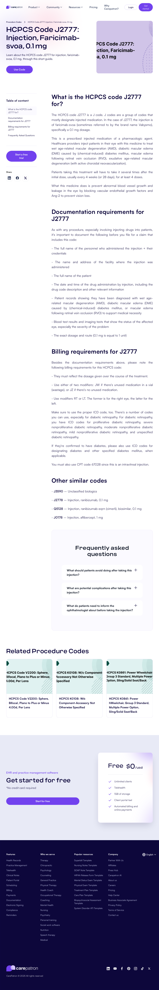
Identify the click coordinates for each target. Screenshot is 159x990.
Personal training (48, 920)
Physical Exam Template (85, 885)
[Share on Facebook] (17, 178)
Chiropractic (46, 865)
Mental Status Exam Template (88, 880)
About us (112, 880)
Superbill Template (83, 860)
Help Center (114, 895)
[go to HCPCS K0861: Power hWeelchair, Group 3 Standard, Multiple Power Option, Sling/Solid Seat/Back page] (130, 676)
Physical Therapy (48, 885)
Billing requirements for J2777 (19, 128)
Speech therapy (47, 935)
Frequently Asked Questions (21, 135)
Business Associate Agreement (122, 900)
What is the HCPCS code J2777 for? (20, 111)
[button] (147, 854)
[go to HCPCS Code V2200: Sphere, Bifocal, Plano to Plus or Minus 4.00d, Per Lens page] (29, 676)
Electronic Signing (14, 905)
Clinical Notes (12, 875)
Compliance (12, 910)
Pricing (111, 890)
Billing (9, 890)
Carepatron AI (114, 875)
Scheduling (11, 885)
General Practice (48, 880)
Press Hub (113, 870)
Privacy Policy (115, 905)
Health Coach (46, 890)
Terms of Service (116, 910)
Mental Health (46, 905)
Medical (44, 940)
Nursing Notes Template (85, 865)
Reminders (11, 915)
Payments (11, 895)
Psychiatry (45, 915)
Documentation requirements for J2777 (19, 119)
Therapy (44, 860)
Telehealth (11, 870)
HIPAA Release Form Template (88, 875)
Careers (112, 885)
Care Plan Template (83, 895)
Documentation (13, 900)
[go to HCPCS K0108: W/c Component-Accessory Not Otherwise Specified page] (80, 676)
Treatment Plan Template (86, 890)
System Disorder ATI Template (88, 908)
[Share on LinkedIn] (9, 178)
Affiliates (112, 865)
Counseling (45, 875)
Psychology (45, 870)
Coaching (45, 900)
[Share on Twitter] (25, 178)
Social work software (50, 925)
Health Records (13, 860)
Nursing (44, 910)
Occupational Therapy (50, 895)
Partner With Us (115, 860)
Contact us (113, 915)
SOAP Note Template (84, 870)
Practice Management (16, 865)
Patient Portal (12, 880)
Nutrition (44, 930)
